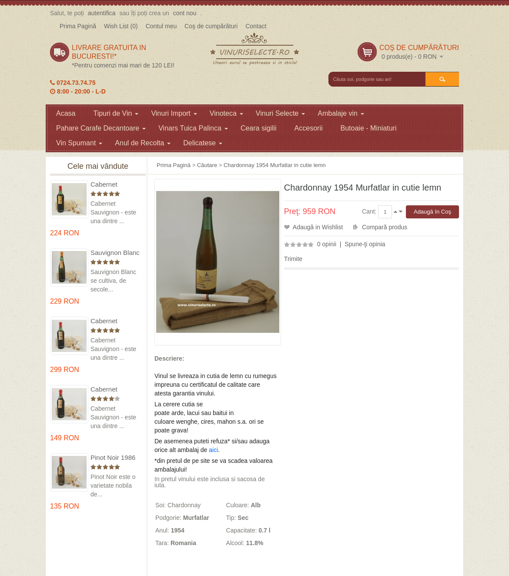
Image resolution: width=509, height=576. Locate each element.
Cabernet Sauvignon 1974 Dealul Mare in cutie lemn (113, 321)
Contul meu (161, 26)
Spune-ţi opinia (365, 244)
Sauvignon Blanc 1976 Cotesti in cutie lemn (115, 253)
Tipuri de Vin (115, 113)
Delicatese (202, 143)
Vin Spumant (79, 143)
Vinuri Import (174, 113)
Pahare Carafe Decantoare (101, 128)
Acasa (65, 113)
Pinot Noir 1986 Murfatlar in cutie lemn (114, 458)
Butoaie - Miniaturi (369, 128)
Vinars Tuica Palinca (193, 128)
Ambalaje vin (341, 113)
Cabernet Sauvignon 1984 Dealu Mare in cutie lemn (113, 389)
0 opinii (326, 244)
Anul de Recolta (143, 143)
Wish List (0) (121, 26)
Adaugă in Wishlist (318, 227)
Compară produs (384, 227)
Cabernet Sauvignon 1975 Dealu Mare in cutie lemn (113, 185)
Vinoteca (226, 113)
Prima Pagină (78, 26)
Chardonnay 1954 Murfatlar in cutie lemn (275, 165)
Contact (255, 26)
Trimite (293, 258)
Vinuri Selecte (280, 113)
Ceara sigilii (259, 128)
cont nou (185, 13)
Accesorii (309, 128)
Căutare (207, 165)
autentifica (102, 13)
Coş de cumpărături (211, 26)
